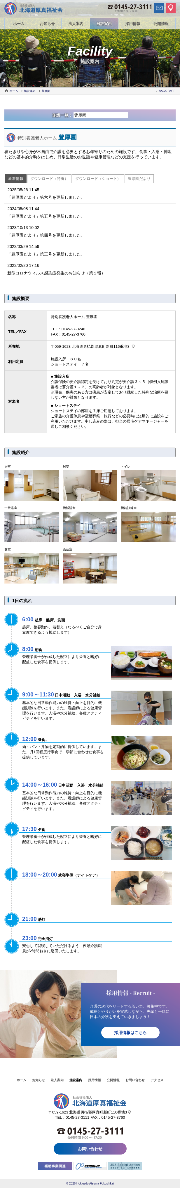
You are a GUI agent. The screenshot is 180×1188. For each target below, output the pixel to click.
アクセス (157, 1080)
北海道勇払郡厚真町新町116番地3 (101, 346)
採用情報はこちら (130, 1032)
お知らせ (47, 24)
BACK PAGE (167, 91)
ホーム (19, 24)
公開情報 (161, 24)
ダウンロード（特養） (49, 178)
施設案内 (104, 24)
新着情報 (15, 178)
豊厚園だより (139, 178)
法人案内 (75, 24)
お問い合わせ (135, 1080)
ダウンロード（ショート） (98, 178)
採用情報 (132, 24)
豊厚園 (45, 91)
